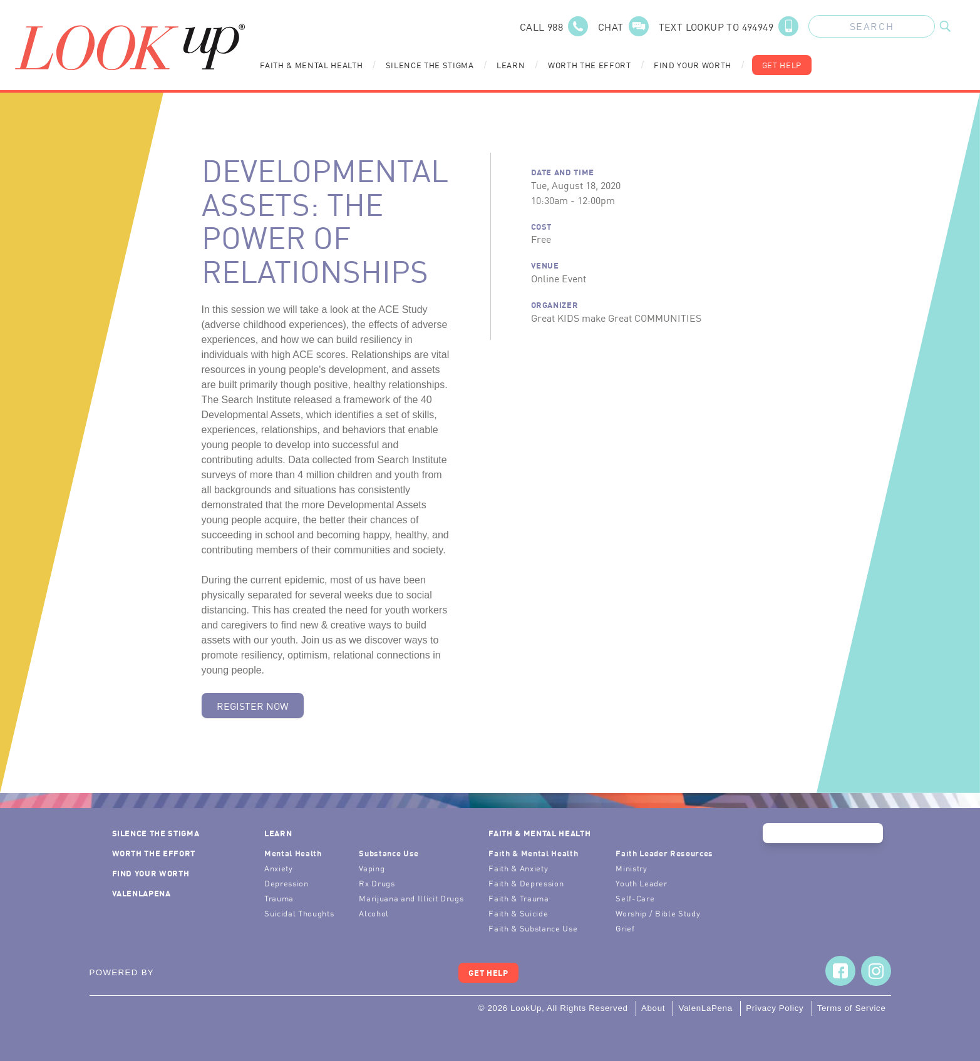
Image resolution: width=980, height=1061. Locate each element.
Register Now (253, 705)
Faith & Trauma (518, 898)
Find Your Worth (692, 65)
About (653, 1008)
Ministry (631, 868)
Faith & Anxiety (518, 868)
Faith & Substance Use (532, 928)
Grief (625, 928)
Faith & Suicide (518, 913)
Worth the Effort (589, 65)
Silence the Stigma (430, 65)
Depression (286, 883)
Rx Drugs (377, 883)
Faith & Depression (526, 883)
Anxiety (278, 868)
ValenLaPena (141, 893)
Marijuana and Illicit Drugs (411, 898)
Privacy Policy (774, 1008)
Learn (511, 65)
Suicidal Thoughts (299, 913)
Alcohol (374, 913)
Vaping (371, 868)
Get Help (782, 65)
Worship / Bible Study (658, 913)
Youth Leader (641, 883)
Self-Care (635, 898)
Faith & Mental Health (311, 65)
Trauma (279, 898)
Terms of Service (851, 1008)
